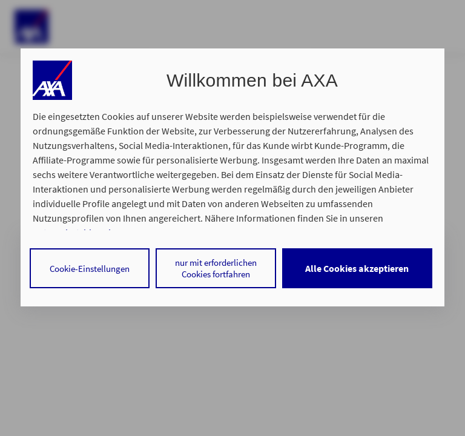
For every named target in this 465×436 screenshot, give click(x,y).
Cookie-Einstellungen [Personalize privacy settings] (90, 268)
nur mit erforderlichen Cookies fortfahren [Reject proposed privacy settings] (216, 268)
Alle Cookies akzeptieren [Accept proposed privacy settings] (357, 268)
